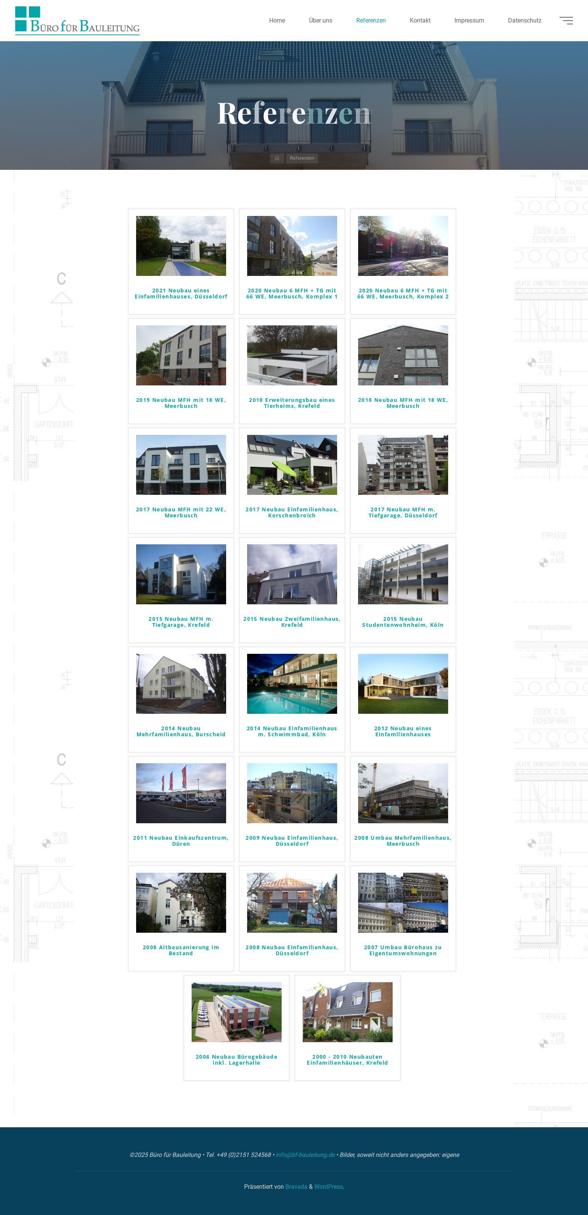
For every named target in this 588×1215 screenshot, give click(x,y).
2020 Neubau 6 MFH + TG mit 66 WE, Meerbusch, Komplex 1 (292, 294)
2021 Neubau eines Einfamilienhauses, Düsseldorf (181, 294)
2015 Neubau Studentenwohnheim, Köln (403, 622)
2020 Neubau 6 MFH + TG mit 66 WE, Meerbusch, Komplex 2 (403, 294)
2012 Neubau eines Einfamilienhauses (403, 731)
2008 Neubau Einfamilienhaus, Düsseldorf (292, 950)
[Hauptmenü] (566, 20)
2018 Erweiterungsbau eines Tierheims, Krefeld (292, 403)
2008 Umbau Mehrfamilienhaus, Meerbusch (403, 841)
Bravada (296, 1186)
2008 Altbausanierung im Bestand (181, 950)
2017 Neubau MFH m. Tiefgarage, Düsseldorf (403, 512)
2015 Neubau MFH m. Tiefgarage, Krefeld (180, 622)
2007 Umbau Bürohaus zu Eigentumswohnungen (403, 950)
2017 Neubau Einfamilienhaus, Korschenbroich (292, 512)
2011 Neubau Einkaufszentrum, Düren (181, 841)
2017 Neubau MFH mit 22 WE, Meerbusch (181, 512)
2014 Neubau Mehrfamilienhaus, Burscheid (181, 731)
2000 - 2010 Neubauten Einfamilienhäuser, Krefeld (347, 1060)
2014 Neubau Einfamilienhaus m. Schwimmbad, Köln (292, 731)
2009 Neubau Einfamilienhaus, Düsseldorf (292, 841)
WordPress (328, 1186)
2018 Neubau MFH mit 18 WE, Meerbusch (403, 403)
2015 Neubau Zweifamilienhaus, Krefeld (292, 622)
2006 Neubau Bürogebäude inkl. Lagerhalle (237, 1060)
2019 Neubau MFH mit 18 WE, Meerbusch (181, 403)
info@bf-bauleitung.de (306, 1154)
